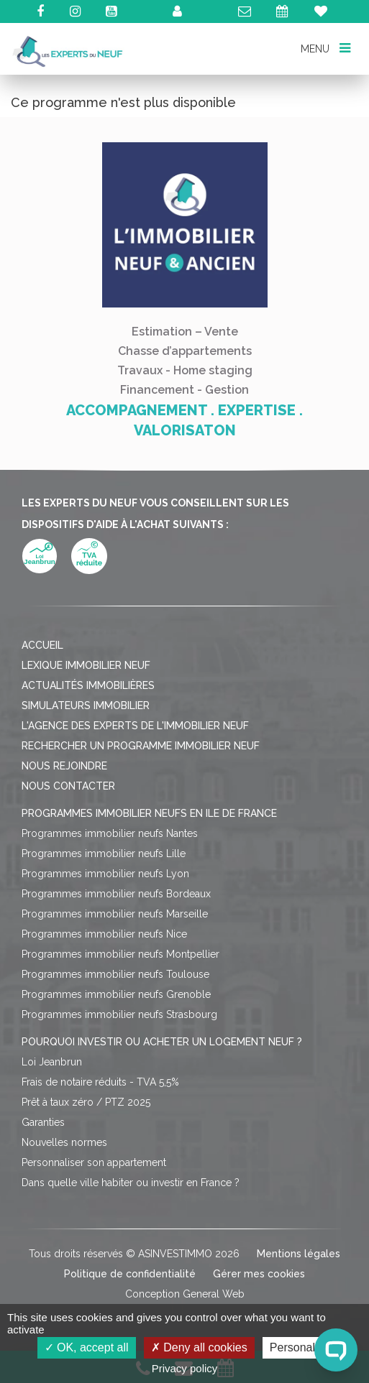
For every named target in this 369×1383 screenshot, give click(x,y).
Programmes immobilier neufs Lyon (105, 873)
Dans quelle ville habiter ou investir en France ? (131, 1182)
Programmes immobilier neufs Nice (104, 934)
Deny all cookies (199, 1347)
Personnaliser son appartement (94, 1162)
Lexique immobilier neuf (86, 665)
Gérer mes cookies (259, 1274)
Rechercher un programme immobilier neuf (141, 745)
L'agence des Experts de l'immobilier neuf (135, 725)
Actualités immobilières (88, 685)
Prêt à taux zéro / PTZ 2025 (86, 1102)
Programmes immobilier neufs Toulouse (115, 974)
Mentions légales (298, 1253)
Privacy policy (185, 1368)
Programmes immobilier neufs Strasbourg (119, 1014)
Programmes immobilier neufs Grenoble (116, 994)
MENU (325, 48)
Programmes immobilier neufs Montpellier (120, 954)
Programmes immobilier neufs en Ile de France (149, 813)
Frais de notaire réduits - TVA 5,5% (100, 1082)
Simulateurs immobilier (86, 705)
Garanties (43, 1122)
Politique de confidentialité (130, 1274)
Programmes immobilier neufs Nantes (110, 833)
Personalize (300, 1347)
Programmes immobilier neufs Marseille (115, 914)
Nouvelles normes (64, 1142)
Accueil (42, 645)
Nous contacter (68, 786)
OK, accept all (87, 1347)
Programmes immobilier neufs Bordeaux (116, 893)
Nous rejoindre (64, 766)
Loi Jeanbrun (52, 1062)
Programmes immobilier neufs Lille (104, 853)
